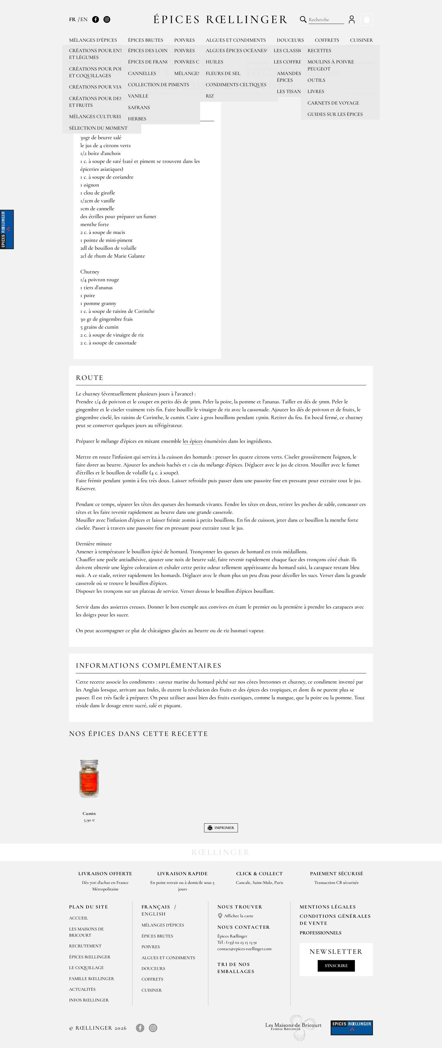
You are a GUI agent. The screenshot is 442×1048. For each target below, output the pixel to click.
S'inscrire (336, 966)
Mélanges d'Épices (163, 925)
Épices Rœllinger (221, 19)
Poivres (184, 40)
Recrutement (85, 946)
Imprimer (221, 827)
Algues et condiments (236, 40)
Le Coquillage (86, 967)
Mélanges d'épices (93, 40)
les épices (193, 441)
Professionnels (320, 933)
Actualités (82, 989)
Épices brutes (145, 40)
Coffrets (327, 40)
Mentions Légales (328, 907)
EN (84, 19)
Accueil (78, 918)
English (154, 914)
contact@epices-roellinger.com (244, 949)
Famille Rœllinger (91, 978)
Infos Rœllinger (89, 1000)
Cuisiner (361, 40)
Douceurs (290, 40)
